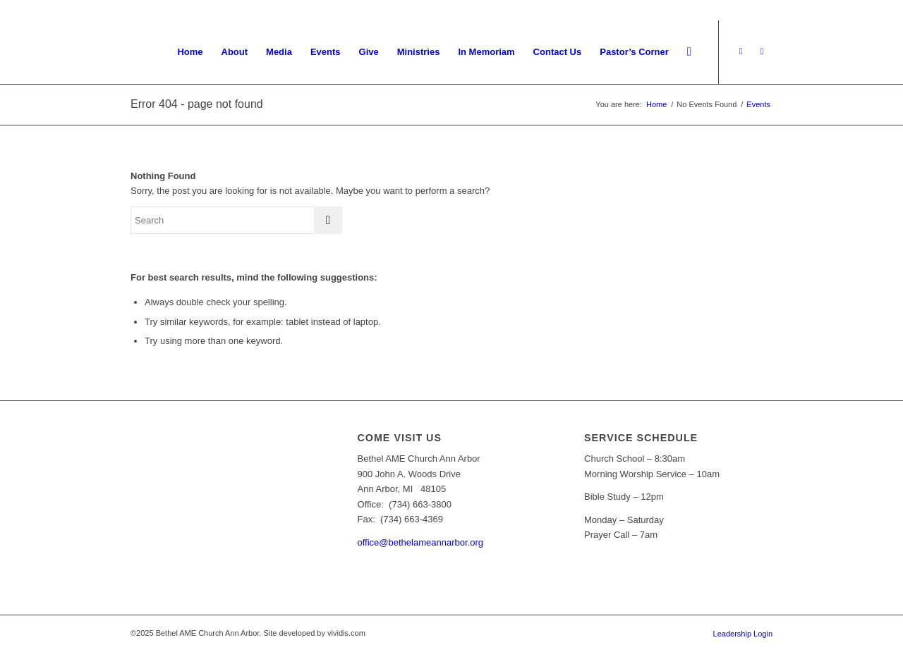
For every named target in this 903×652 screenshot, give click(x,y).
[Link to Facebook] (761, 51)
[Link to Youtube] (740, 51)
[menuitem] (190, 52)
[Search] (689, 52)
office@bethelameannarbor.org (420, 542)
